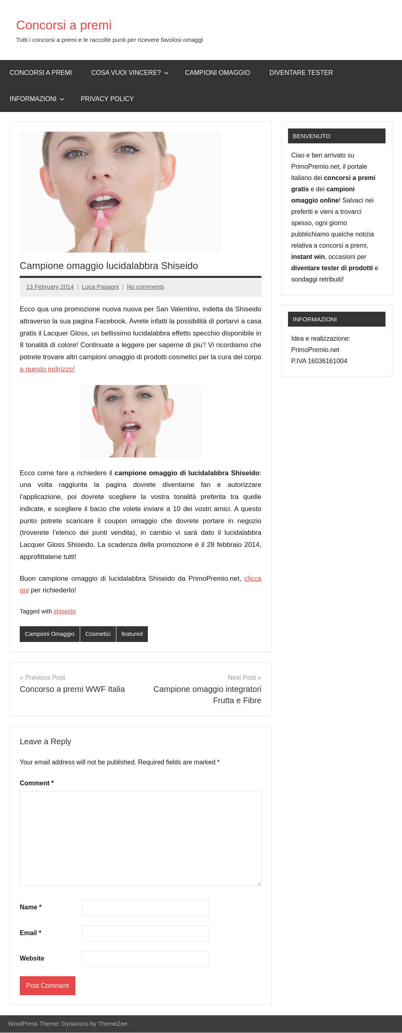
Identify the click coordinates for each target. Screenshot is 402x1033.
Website (32, 958)
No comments (145, 286)
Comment (37, 783)
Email (30, 933)
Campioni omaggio (217, 72)
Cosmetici (100, 634)
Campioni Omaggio (51, 634)
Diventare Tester (301, 72)
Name (30, 907)
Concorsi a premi (71, 24)
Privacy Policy (107, 98)
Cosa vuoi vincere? (130, 72)
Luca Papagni (100, 286)
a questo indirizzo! (47, 369)
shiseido (65, 611)
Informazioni (37, 98)
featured (135, 634)
